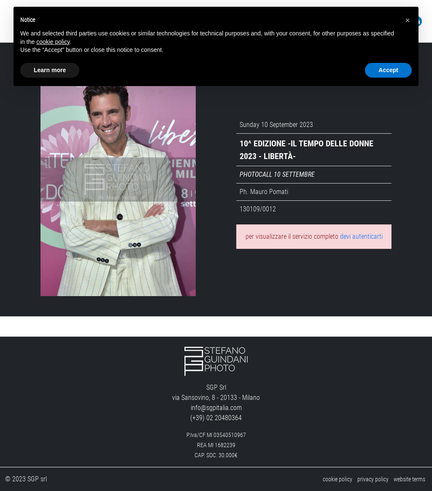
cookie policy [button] (53, 41)
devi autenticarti (361, 236)
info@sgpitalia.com (216, 408)
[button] (407, 20)
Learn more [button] (50, 70)
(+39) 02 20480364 (216, 418)
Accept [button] (388, 70)
